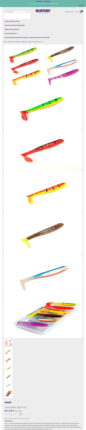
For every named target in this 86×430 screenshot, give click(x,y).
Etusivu (5, 41)
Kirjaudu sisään (69, 11)
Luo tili (76, 11)
